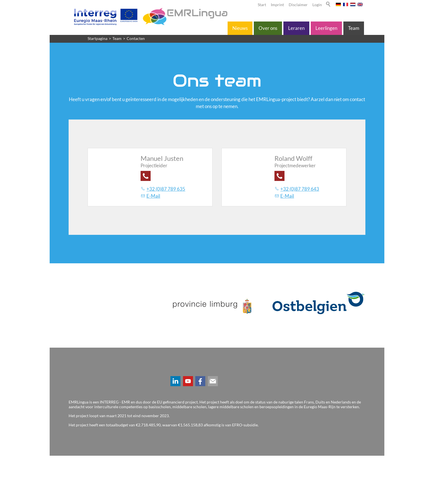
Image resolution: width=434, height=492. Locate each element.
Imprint (277, 5)
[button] (146, 176)
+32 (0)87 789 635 (165, 189)
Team (353, 28)
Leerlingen (326, 28)
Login (317, 5)
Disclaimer (298, 5)
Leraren (296, 28)
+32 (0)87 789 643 (299, 189)
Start (262, 5)
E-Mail (153, 196)
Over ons (268, 28)
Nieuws (240, 28)
